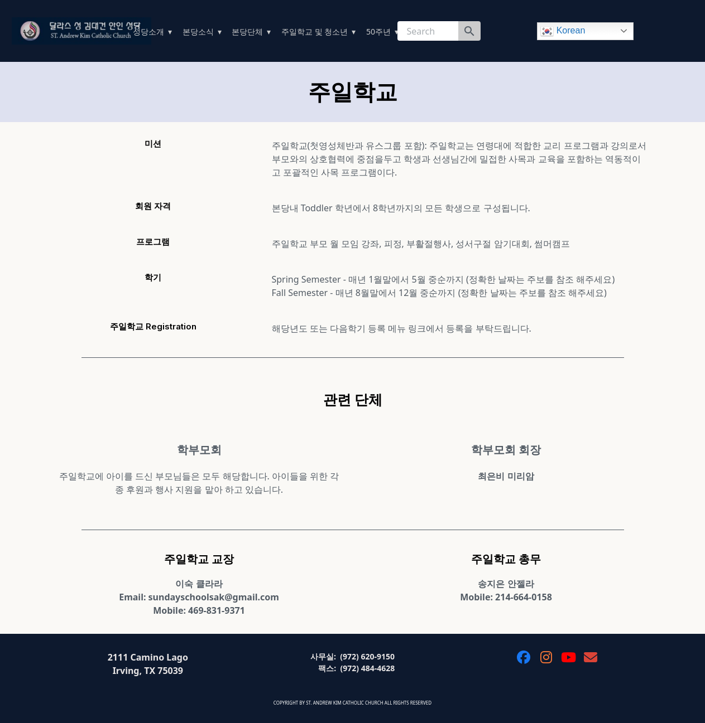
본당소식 (198, 31)
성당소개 (148, 31)
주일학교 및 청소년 (314, 31)
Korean (562, 31)
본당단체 (247, 31)
